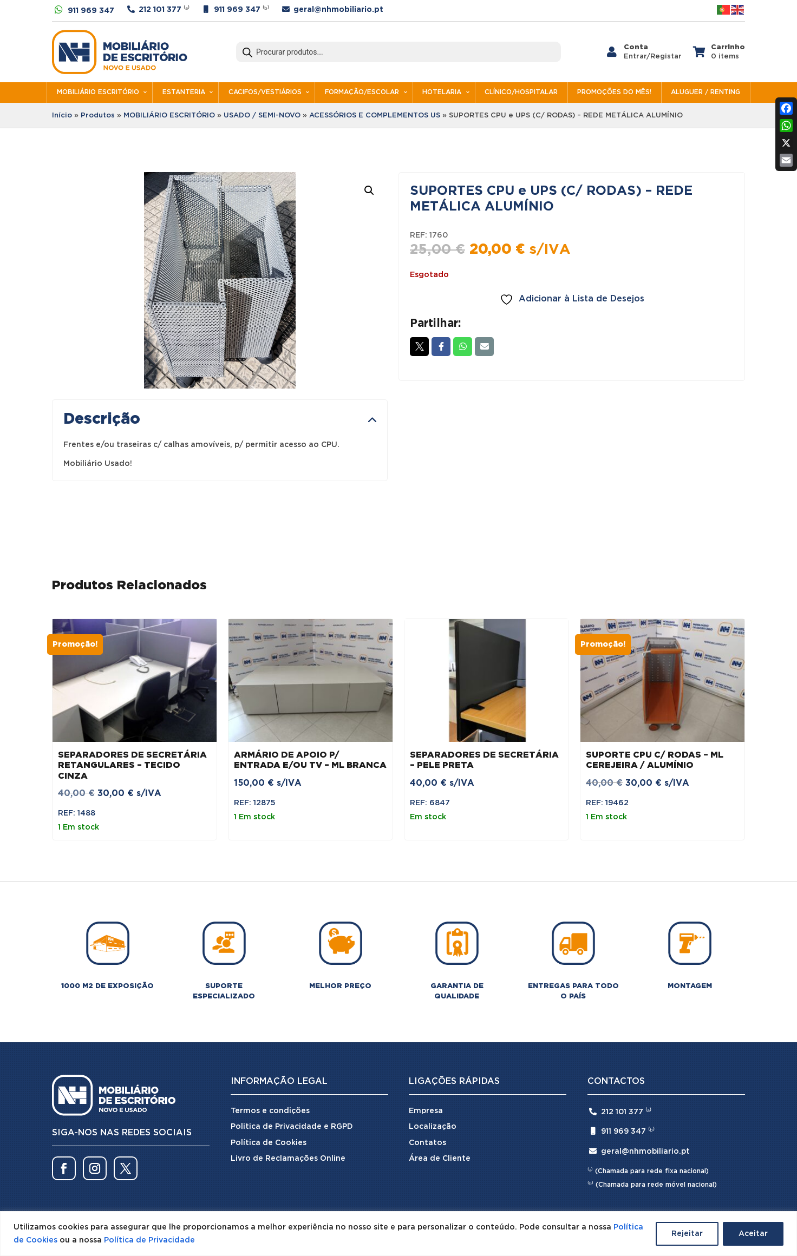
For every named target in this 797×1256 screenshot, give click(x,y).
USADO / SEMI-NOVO (262, 116)
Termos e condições (270, 1111)
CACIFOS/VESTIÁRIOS (265, 92)
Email (484, 346)
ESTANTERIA (183, 92)
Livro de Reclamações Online (288, 1158)
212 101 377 (160, 9)
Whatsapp (462, 346)
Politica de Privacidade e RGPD (292, 1126)
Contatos (427, 1143)
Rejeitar (687, 1234)
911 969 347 (91, 11)
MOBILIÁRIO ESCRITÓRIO (98, 92)
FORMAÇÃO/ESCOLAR (362, 92)
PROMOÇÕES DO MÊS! (614, 92)
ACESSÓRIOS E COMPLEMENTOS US (374, 116)
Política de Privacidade (149, 1240)
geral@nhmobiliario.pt (338, 9)
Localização (432, 1126)
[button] (369, 190)
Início (62, 116)
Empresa (426, 1111)
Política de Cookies (268, 1143)
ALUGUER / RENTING (705, 92)
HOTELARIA (441, 92)
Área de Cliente (440, 1158)
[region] (398, 1233)
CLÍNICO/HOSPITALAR (521, 92)
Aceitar (753, 1234)
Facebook (441, 346)
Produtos (98, 116)
